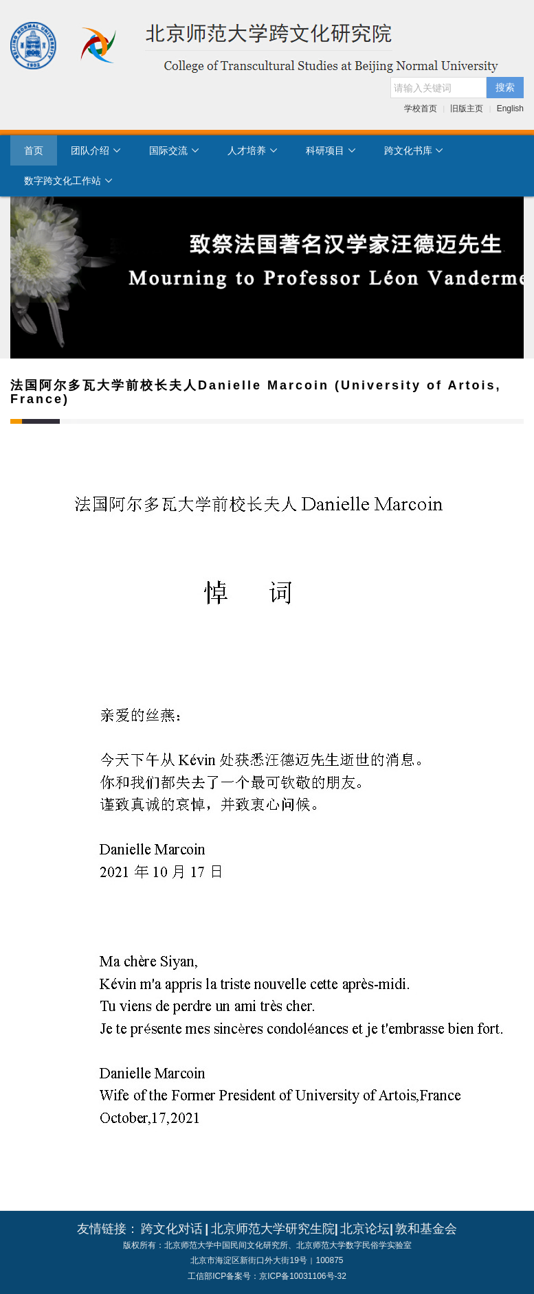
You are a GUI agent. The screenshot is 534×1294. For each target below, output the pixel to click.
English (510, 108)
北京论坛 (365, 1229)
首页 (33, 150)
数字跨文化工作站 (68, 180)
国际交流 (174, 150)
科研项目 (331, 150)
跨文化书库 (414, 150)
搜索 (505, 87)
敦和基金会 (426, 1229)
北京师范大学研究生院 (273, 1229)
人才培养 (252, 150)
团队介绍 (96, 150)
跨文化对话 (172, 1229)
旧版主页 (466, 108)
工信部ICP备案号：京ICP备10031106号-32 (267, 1276)
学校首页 (420, 108)
